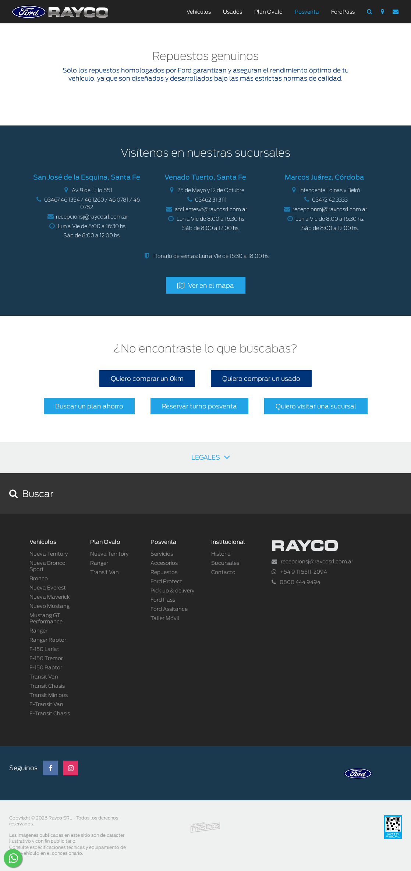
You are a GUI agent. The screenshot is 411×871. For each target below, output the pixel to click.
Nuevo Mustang (49, 606)
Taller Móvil (164, 618)
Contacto (223, 572)
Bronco (38, 578)
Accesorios (164, 563)
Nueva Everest (47, 588)
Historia (221, 554)
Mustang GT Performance (46, 618)
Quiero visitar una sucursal (316, 406)
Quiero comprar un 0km (147, 379)
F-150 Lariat (44, 649)
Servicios (161, 554)
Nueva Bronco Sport (47, 566)
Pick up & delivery (172, 591)
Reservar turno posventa (199, 406)
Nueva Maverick (49, 597)
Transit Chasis (47, 686)
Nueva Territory (48, 554)
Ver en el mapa (211, 286)
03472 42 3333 (330, 200)
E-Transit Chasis (49, 713)
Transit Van (43, 677)
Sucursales (225, 563)
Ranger (38, 631)
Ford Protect (166, 581)
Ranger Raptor (47, 640)
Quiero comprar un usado (261, 379)
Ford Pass (162, 600)
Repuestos (163, 572)
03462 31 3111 (211, 200)
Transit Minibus (48, 695)
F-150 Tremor (46, 658)
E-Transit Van (46, 704)
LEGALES (210, 457)
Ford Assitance (169, 609)
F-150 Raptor (45, 667)
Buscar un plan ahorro (89, 406)
